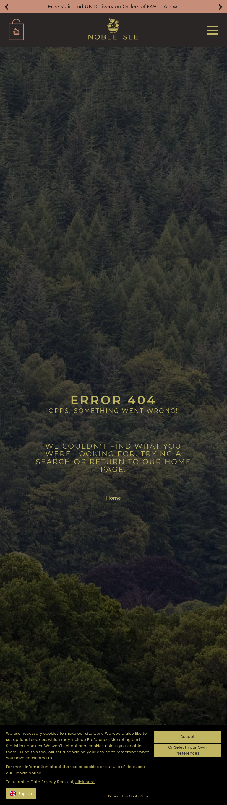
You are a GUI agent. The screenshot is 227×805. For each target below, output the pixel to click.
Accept (187, 736)
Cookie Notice (27, 773)
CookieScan (139, 796)
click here (85, 782)
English (21, 793)
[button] (6, 6)
